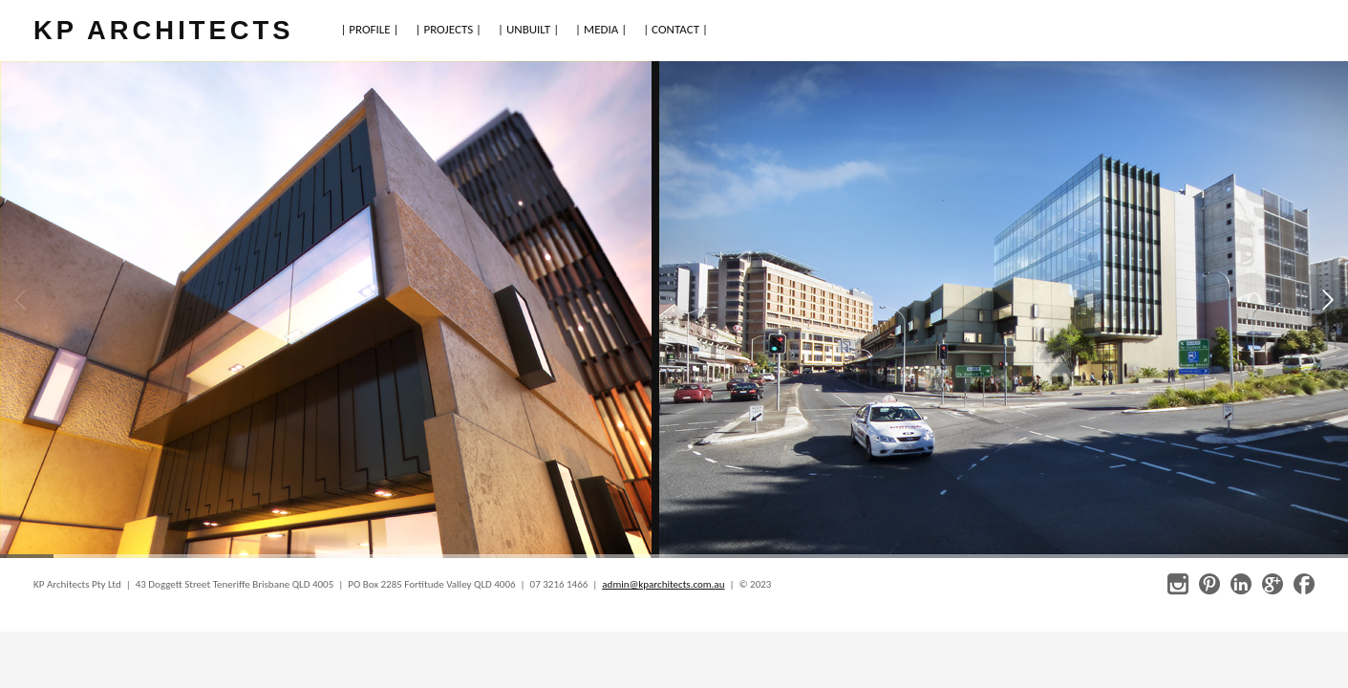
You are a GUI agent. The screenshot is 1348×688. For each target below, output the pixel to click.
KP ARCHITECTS (163, 30)
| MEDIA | (601, 29)
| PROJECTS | (449, 29)
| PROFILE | (369, 29)
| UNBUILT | (528, 29)
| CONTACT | (675, 29)
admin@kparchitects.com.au (663, 584)
